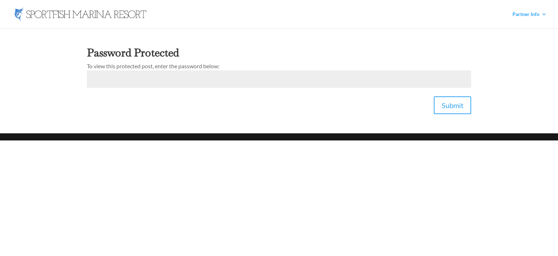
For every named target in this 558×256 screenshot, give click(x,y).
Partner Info (525, 14)
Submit (452, 105)
